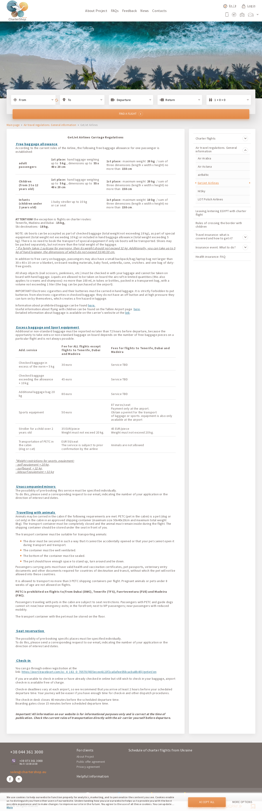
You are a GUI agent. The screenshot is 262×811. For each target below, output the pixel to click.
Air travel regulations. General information (50, 125)
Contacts (159, 10)
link (127, 313)
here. (91, 305)
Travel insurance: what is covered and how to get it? (222, 236)
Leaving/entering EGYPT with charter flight (221, 212)
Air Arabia (204, 158)
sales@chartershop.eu (28, 772)
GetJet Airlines (208, 183)
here (137, 309)
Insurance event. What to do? (222, 247)
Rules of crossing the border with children (219, 224)
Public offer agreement (91, 762)
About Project (96, 10)
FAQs (115, 10)
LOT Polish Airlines (210, 199)
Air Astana (205, 166)
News (144, 10)
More (10, 807)
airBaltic (203, 174)
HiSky (201, 191)
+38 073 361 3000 (30, 761)
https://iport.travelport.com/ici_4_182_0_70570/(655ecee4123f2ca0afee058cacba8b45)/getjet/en (89, 672)
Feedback (129, 10)
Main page (13, 125)
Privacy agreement (88, 767)
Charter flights (222, 138)
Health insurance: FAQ (210, 256)
